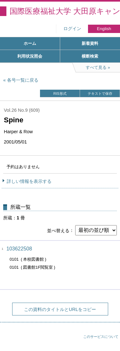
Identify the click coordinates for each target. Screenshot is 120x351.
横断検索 (90, 56)
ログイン (72, 28)
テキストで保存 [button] (100, 93)
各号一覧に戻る (22, 80)
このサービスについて (100, 337)
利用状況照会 (29, 56)
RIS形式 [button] (60, 93)
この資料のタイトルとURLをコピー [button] (60, 309)
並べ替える (58, 230)
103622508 (19, 248)
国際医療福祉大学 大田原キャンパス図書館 (65, 11)
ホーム (30, 43)
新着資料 (90, 43)
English (104, 28)
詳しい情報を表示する (29, 181)
